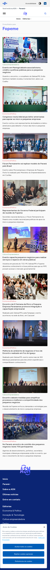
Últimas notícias (10, 494)
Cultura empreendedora (14, 519)
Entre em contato (11, 499)
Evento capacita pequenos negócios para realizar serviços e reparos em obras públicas (24, 258)
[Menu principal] (4, 13)
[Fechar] (44, 527)
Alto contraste (39, 3)
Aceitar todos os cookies (23, 547)
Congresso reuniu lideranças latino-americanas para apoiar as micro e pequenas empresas (23, 118)
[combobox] (22, 9)
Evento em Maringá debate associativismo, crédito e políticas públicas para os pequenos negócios (23, 69)
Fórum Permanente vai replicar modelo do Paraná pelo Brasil (25, 164)
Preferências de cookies (23, 561)
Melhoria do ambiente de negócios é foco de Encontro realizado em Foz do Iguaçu (22, 352)
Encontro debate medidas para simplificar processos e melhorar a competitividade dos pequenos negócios (22, 400)
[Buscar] (45, 13)
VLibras (45, 3)
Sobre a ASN (9, 489)
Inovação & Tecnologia (13, 515)
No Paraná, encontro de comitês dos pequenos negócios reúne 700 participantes (23, 445)
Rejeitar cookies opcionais (23, 554)
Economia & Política (12, 510)
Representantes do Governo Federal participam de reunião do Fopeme (24, 211)
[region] (23, 546)
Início (18, 19)
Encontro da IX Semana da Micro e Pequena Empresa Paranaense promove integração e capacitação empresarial (22, 306)
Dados (6, 523)
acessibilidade (30, 3)
